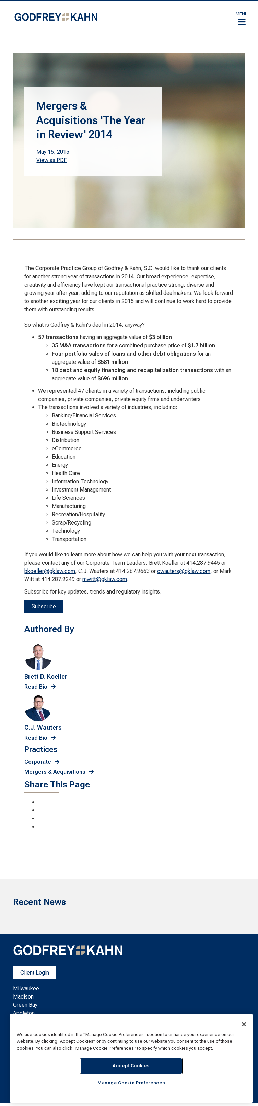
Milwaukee (26, 988)
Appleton (24, 1013)
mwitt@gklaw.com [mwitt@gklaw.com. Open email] (104, 579)
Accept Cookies (131, 1065)
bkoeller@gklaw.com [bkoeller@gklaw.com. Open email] (49, 571)
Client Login (34, 972)
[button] (241, 18)
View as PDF (51, 160)
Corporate (37, 762)
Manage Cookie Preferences (131, 1082)
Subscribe (44, 606)
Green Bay (25, 1005)
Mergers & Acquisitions (54, 772)
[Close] (243, 1024)
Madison (23, 996)
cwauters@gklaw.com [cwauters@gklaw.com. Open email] (183, 571)
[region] (131, 1058)
